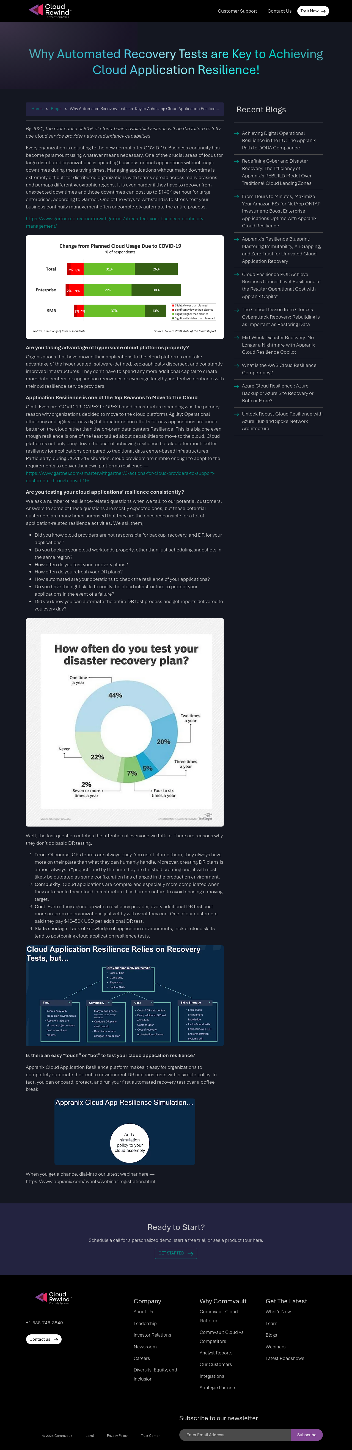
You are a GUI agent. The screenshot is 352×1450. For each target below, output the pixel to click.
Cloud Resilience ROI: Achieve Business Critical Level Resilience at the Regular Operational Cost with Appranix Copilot (281, 285)
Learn (271, 1323)
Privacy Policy (117, 1436)
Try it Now (313, 11)
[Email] (235, 1435)
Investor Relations (152, 1335)
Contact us (43, 1339)
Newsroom (145, 1347)
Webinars (275, 1347)
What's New (278, 1312)
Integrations (212, 1376)
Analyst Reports (216, 1353)
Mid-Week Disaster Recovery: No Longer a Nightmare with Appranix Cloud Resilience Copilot (278, 344)
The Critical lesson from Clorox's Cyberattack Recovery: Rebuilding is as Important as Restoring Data (281, 316)
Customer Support (237, 11)
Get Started (176, 1253)
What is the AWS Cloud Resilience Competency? (279, 369)
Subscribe (306, 1435)
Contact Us (280, 11)
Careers (142, 1358)
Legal (90, 1436)
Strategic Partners (218, 1388)
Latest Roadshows (285, 1358)
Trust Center (150, 1436)
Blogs (56, 108)
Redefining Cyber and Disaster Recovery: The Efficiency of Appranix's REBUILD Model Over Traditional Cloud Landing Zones (277, 172)
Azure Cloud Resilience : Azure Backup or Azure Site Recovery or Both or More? (278, 393)
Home (37, 108)
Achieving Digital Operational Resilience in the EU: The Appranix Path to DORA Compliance (279, 140)
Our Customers (216, 1364)
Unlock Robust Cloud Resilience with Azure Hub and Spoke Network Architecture (282, 421)
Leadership (145, 1323)
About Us (143, 1312)
